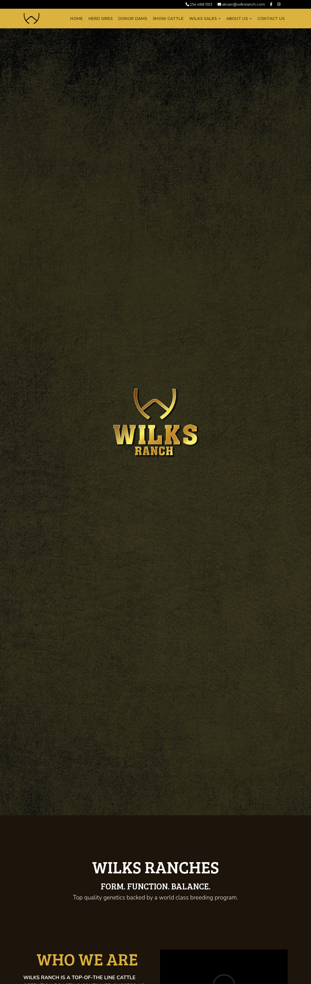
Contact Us (271, 18)
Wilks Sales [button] (205, 18)
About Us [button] (239, 18)
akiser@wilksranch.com (241, 4)
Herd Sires (100, 18)
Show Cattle (168, 18)
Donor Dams (132, 18)
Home (76, 18)
